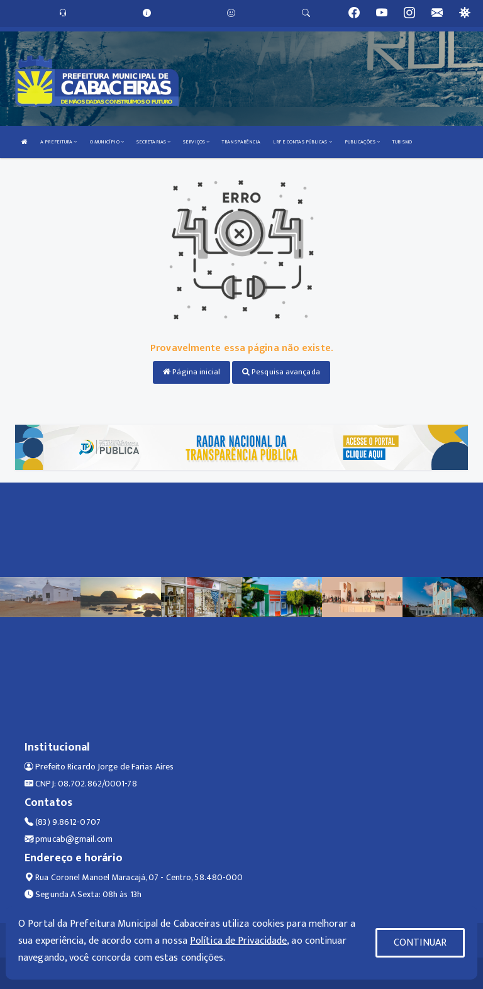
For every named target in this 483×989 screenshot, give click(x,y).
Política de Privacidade (238, 940)
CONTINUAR (420, 942)
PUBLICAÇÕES (362, 142)
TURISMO (402, 142)
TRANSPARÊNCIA (241, 142)
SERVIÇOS (196, 142)
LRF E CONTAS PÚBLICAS (302, 142)
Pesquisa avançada (281, 372)
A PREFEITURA (58, 142)
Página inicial (191, 372)
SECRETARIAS (153, 142)
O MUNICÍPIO (107, 142)
